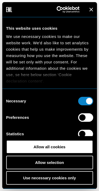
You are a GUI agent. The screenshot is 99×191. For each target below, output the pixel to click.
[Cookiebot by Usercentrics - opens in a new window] (59, 9)
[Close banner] (91, 9)
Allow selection (49, 162)
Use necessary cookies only (49, 178)
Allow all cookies (49, 147)
